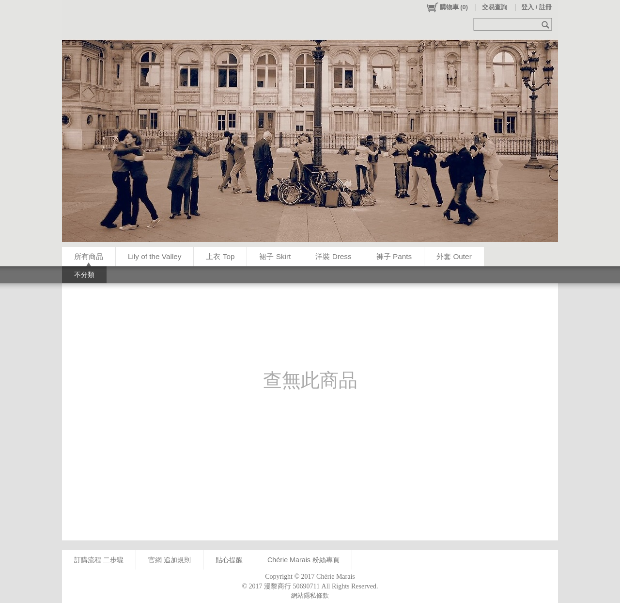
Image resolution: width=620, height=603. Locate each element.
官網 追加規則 (169, 560)
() (446, 7)
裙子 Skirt (275, 256)
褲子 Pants (394, 256)
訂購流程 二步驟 (99, 560)
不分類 (84, 274)
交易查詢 (494, 7)
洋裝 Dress (333, 256)
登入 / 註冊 (536, 7)
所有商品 (88, 256)
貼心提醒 (229, 560)
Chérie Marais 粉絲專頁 (303, 560)
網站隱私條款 (310, 595)
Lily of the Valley (154, 256)
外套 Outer (454, 256)
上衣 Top (220, 256)
